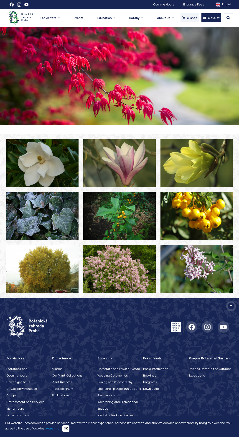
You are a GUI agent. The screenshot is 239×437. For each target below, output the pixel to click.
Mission (57, 369)
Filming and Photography (114, 382)
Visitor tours (15, 408)
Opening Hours (163, 4)
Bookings (149, 375)
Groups (11, 395)
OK (66, 428)
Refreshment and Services (25, 402)
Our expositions (17, 415)
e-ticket (211, 18)
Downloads (151, 389)
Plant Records (62, 382)
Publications (60, 395)
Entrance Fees (193, 4)
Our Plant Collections (67, 375)
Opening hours (16, 375)
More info (52, 428)
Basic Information (155, 369)
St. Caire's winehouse (21, 389)
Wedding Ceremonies (112, 375)
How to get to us (18, 382)
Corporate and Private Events (118, 369)
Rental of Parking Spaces (115, 415)
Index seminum (62, 389)
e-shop (189, 18)
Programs (150, 382)
